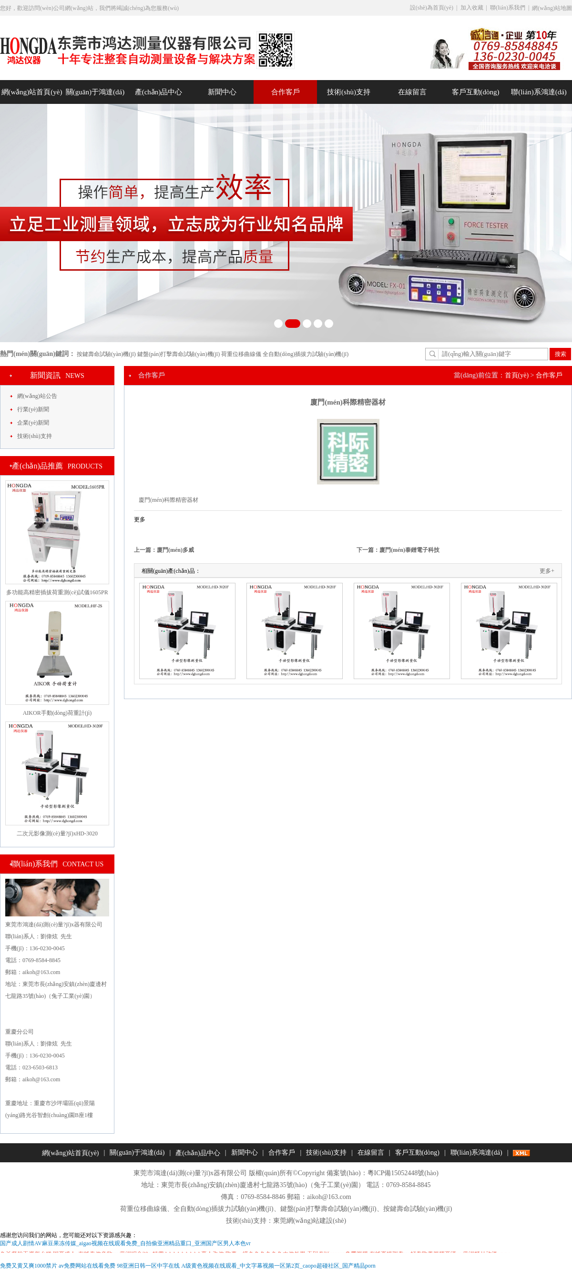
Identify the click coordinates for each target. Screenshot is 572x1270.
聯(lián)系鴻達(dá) (539, 92)
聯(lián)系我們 (507, 7)
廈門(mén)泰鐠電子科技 (409, 550)
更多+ (547, 571)
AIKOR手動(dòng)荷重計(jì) (57, 713)
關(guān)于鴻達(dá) (95, 92)
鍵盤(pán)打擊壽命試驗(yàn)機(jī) (178, 354)
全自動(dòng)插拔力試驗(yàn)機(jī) (305, 354)
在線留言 (412, 92)
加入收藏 (471, 7)
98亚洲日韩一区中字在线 (148, 1265)
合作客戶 (285, 92)
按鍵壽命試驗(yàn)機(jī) (106, 354)
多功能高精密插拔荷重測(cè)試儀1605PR (57, 592)
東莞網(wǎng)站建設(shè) (309, 1220)
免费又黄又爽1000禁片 (28, 1265)
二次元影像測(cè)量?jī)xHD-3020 (57, 833)
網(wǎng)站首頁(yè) (31, 92)
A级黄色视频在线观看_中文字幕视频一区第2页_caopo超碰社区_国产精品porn (278, 1265)
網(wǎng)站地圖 (552, 8)
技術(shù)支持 (348, 92)
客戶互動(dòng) (476, 92)
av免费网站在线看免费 (87, 1265)
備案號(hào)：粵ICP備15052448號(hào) (383, 1173)
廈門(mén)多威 (175, 550)
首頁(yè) (517, 375)
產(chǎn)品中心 (159, 92)
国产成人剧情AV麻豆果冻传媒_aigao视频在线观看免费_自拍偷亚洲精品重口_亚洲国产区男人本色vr (125, 1243)
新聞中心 (222, 92)
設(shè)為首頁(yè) (431, 7)
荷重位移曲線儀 (241, 354)
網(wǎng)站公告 (37, 396)
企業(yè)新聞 (33, 422)
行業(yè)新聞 (33, 409)
